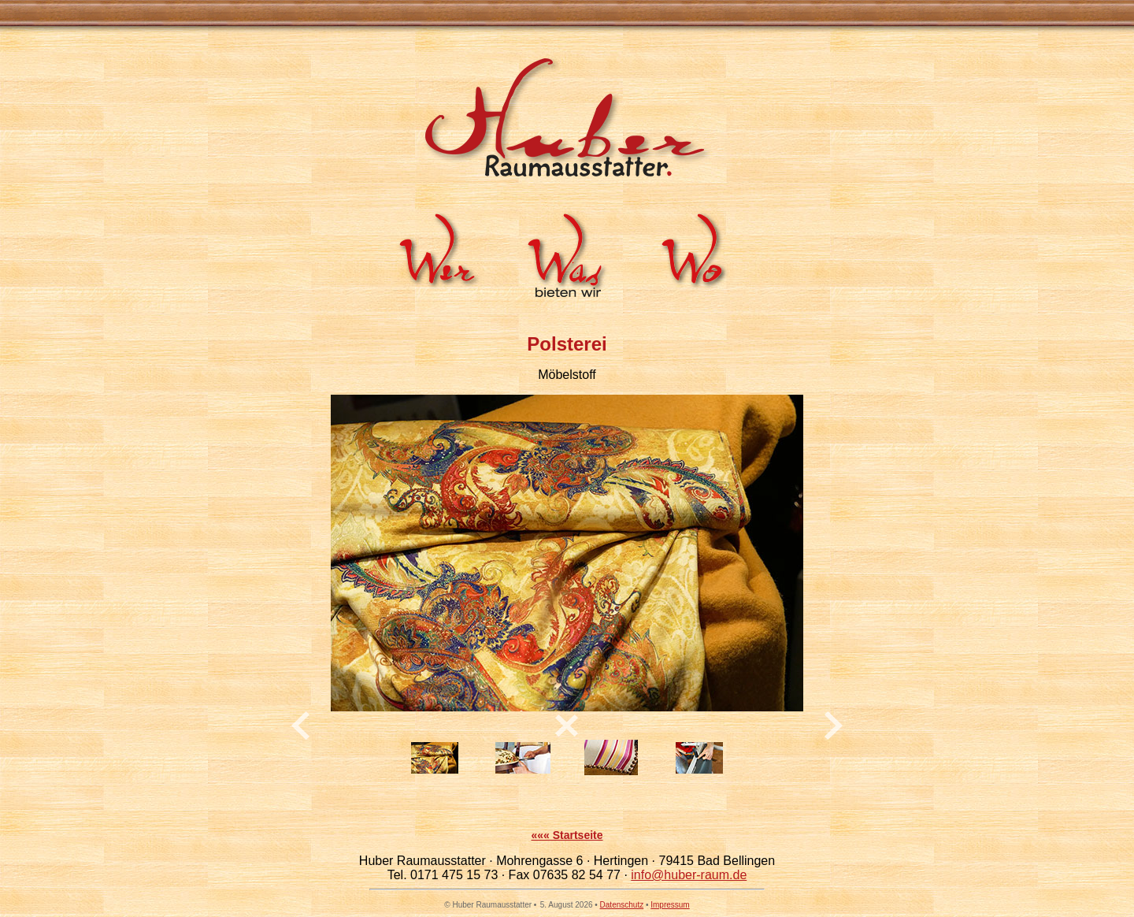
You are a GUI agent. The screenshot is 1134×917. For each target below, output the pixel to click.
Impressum (669, 904)
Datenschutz (622, 904)
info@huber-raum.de (689, 875)
